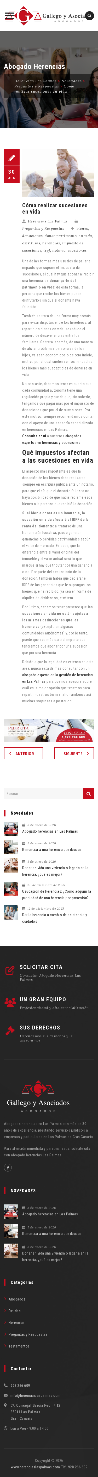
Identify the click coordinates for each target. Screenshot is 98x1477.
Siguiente (73, 753)
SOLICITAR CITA (41, 967)
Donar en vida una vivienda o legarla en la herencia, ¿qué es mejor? (55, 871)
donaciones (32, 235)
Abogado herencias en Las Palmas (50, 831)
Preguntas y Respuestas (43, 228)
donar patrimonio (61, 235)
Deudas (15, 1311)
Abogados (17, 1299)
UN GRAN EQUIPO (43, 999)
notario (59, 250)
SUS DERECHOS (40, 1028)
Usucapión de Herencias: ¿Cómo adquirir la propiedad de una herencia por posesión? (56, 894)
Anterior (24, 753)
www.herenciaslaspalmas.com (35, 1467)
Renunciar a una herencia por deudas (52, 850)
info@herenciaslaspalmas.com (35, 1395)
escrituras (31, 243)
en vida (85, 235)
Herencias (17, 1323)
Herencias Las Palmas (48, 221)
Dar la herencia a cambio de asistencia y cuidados (54, 918)
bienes (82, 228)
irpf (46, 250)
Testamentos (19, 1346)
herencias (51, 243)
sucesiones (77, 250)
